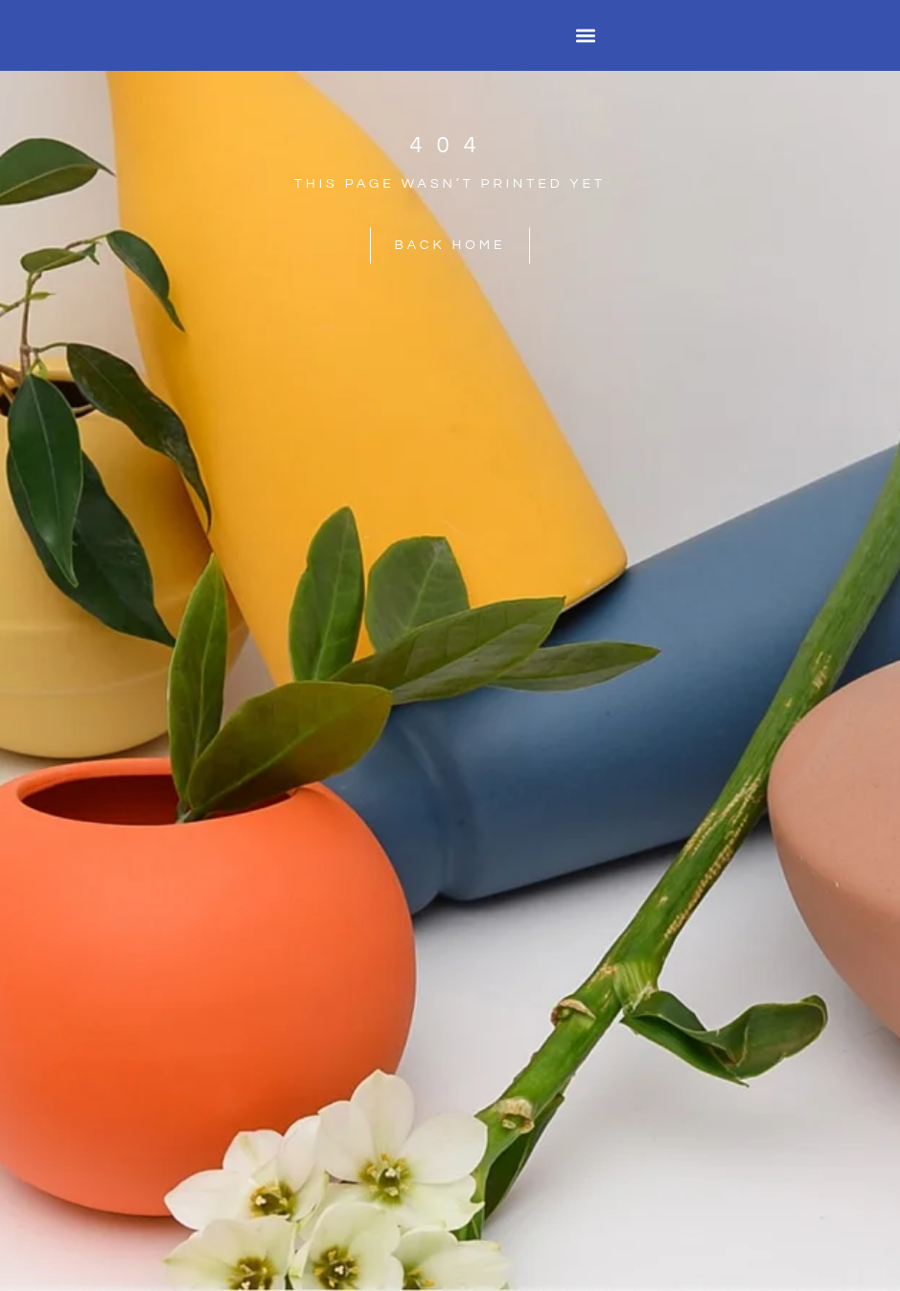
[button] (585, 36)
